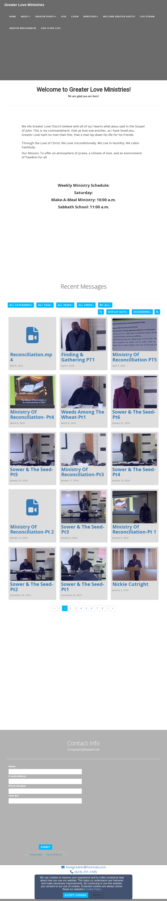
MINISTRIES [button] (91, 16)
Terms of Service (54, 854)
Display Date (118, 311)
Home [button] (12, 16)
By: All (105, 305)
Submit (45, 847)
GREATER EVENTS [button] (45, 16)
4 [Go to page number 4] (81, 608)
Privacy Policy (36, 854)
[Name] (45, 771)
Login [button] (75, 16)
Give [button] (63, 16)
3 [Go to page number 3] (75, 608)
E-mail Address (17, 776)
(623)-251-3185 (86, 872)
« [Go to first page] (54, 608)
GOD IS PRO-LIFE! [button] (51, 28)
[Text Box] (45, 801)
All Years (65, 305)
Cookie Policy (93, 889)
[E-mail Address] (45, 781)
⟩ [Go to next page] (107, 608)
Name (11, 766)
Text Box (13, 795)
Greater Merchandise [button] (22, 28)
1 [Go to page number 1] (64, 608)
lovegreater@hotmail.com (86, 867)
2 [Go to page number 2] (70, 608)
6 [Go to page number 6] (91, 608)
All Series (86, 305)
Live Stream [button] (147, 16)
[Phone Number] (45, 791)
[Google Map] (83, 683)
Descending (142, 311)
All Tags (45, 305)
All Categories (20, 305)
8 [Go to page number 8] (102, 608)
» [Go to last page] (112, 608)
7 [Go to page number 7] (97, 608)
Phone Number (17, 785)
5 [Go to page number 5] (86, 608)
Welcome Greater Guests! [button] (119, 16)
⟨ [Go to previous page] (59, 608)
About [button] (25, 16)
